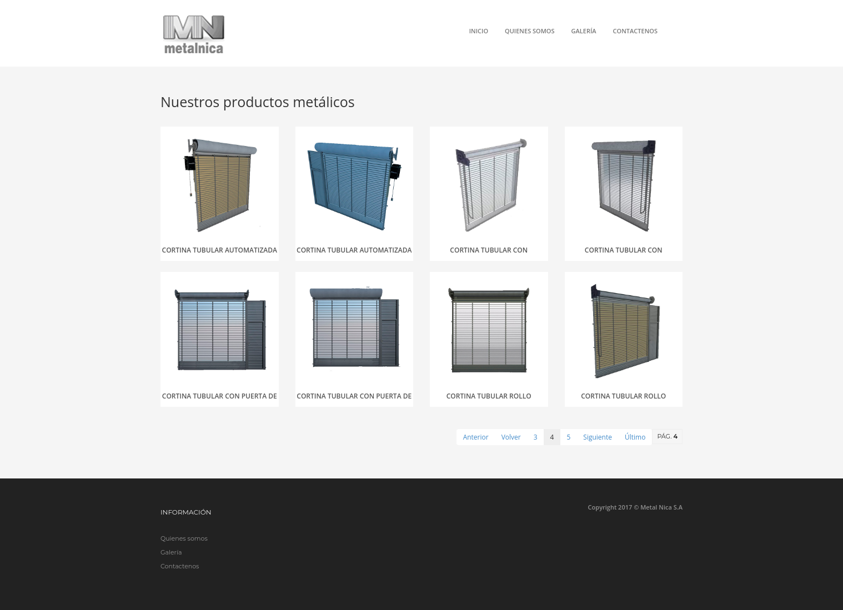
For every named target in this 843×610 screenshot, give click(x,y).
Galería (583, 31)
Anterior (476, 437)
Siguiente (597, 437)
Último (635, 437)
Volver (511, 437)
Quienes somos (530, 31)
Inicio (478, 31)
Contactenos (635, 31)
